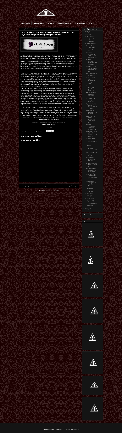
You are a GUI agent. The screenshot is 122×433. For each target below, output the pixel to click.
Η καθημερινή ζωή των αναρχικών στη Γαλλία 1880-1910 (91, 176)
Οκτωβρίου (89, 41)
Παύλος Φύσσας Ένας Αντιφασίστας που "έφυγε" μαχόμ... (90, 80)
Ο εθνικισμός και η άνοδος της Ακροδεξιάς (91, 100)
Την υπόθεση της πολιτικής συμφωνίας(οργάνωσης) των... (91, 106)
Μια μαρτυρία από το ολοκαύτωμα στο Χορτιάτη (91, 170)
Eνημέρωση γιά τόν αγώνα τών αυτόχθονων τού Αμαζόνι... (91, 134)
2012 (86, 208)
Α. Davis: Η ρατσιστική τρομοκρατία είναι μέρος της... (91, 62)
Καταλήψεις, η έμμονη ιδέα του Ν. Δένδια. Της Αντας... (91, 183)
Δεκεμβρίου (89, 36)
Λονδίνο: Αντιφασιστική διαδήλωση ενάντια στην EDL (91, 127)
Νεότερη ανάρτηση (26, 186)
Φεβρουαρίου (90, 203)
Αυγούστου (89, 188)
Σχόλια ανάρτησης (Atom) (52, 190)
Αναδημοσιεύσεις (80, 23)
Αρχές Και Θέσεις (38, 23)
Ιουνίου (88, 193)
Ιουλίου (88, 191)
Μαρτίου (89, 201)
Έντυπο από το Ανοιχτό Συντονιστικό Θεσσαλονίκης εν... (91, 119)
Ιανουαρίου (89, 205)
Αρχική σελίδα (25, 23)
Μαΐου (88, 196)
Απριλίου (89, 198)
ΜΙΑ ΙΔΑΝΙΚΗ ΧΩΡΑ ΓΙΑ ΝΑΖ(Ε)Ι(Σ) (91, 74)
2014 (86, 32)
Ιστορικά (91, 23)
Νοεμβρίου (89, 39)
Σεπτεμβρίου (90, 43)
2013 (86, 34)
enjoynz (68, 429)
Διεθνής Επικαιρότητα (64, 23)
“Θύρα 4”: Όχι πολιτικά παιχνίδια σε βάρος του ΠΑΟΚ (91, 148)
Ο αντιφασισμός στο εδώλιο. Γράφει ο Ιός (91, 164)
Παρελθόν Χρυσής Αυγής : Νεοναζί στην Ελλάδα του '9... (91, 141)
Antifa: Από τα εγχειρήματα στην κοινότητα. (91, 112)
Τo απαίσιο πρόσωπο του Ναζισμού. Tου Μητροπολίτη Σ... (91, 55)
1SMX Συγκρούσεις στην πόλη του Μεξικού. (91, 154)
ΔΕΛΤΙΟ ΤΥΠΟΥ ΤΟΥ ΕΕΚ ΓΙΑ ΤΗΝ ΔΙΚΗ (90, 159)
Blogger (77, 429)
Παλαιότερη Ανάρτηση (70, 186)
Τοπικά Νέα (51, 23)
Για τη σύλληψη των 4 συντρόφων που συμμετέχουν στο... (91, 48)
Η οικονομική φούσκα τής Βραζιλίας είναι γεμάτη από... (91, 88)
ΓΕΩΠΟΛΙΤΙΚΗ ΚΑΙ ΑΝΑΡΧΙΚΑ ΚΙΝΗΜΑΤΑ (91, 94)
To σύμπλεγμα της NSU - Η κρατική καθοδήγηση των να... (91, 69)
